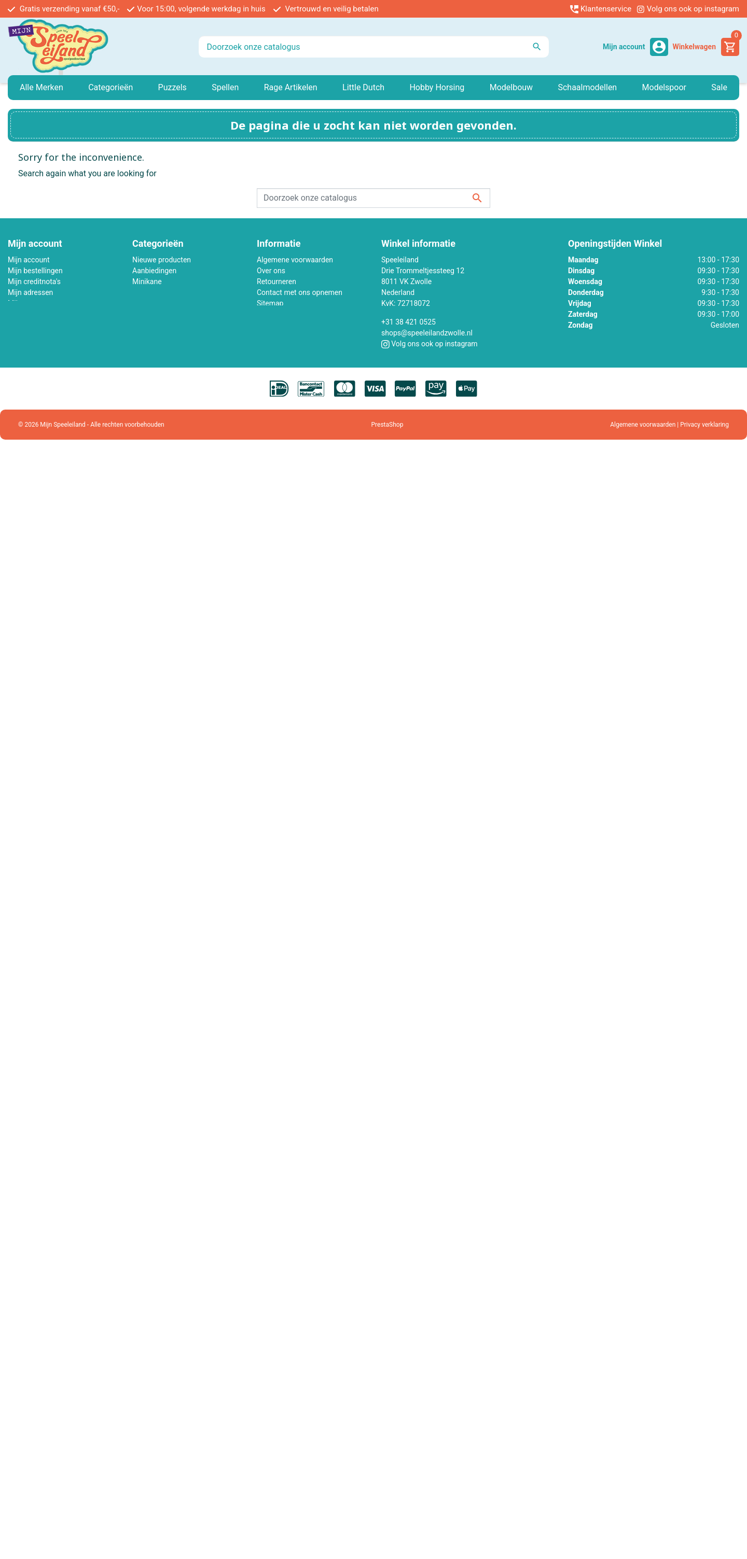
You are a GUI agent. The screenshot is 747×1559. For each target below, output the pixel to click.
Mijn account (28, 260)
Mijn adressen (30, 292)
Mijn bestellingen (35, 270)
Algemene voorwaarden (295, 260)
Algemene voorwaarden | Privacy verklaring (669, 424)
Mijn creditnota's (34, 281)
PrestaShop (387, 424)
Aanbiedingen (154, 270)
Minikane (147, 281)
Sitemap (270, 303)
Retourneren (276, 281)
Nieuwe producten (161, 260)
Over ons (271, 270)
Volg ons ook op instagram (688, 8)
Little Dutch (150, 303)
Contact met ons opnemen (299, 292)
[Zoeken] (374, 47)
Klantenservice (600, 8)
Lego (140, 292)
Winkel (267, 314)
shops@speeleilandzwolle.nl (427, 333)
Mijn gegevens (31, 303)
